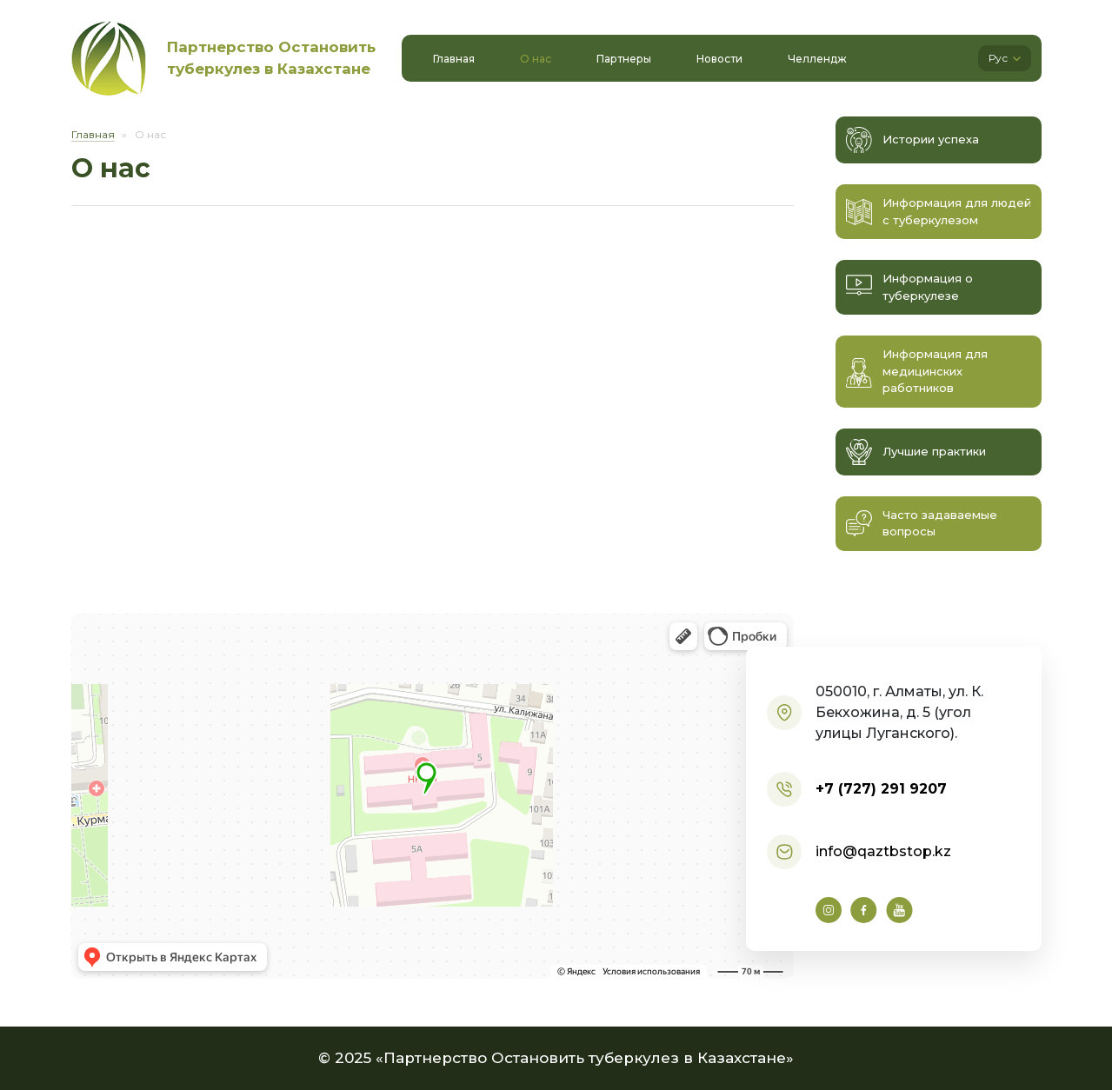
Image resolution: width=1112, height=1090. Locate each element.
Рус (1004, 57)
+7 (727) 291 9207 (881, 789)
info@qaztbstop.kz (883, 851)
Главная (93, 134)
